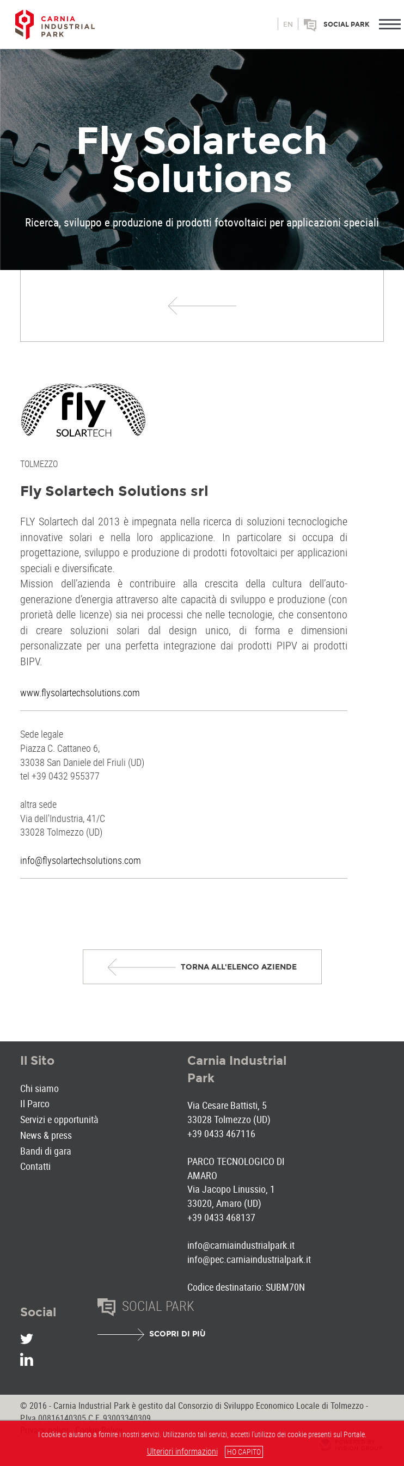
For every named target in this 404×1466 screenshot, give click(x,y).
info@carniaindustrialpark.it (241, 1245)
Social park (346, 24)
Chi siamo (39, 1088)
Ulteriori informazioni (182, 1451)
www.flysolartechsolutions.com (80, 692)
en (288, 24)
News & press (46, 1135)
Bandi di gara (45, 1150)
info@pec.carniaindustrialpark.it (249, 1259)
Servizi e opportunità (59, 1119)
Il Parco (35, 1103)
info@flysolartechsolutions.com (80, 860)
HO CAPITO (244, 1451)
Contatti (35, 1166)
